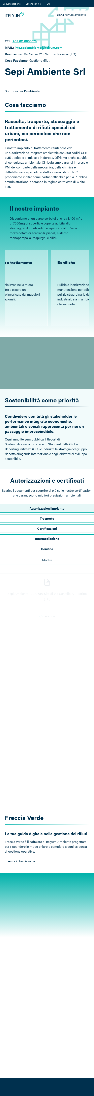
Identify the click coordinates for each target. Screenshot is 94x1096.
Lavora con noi (33, 3)
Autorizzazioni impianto (47, 509)
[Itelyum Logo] (14, 14)
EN (48, 3)
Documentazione (11, 3)
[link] (71, 14)
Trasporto (47, 522)
